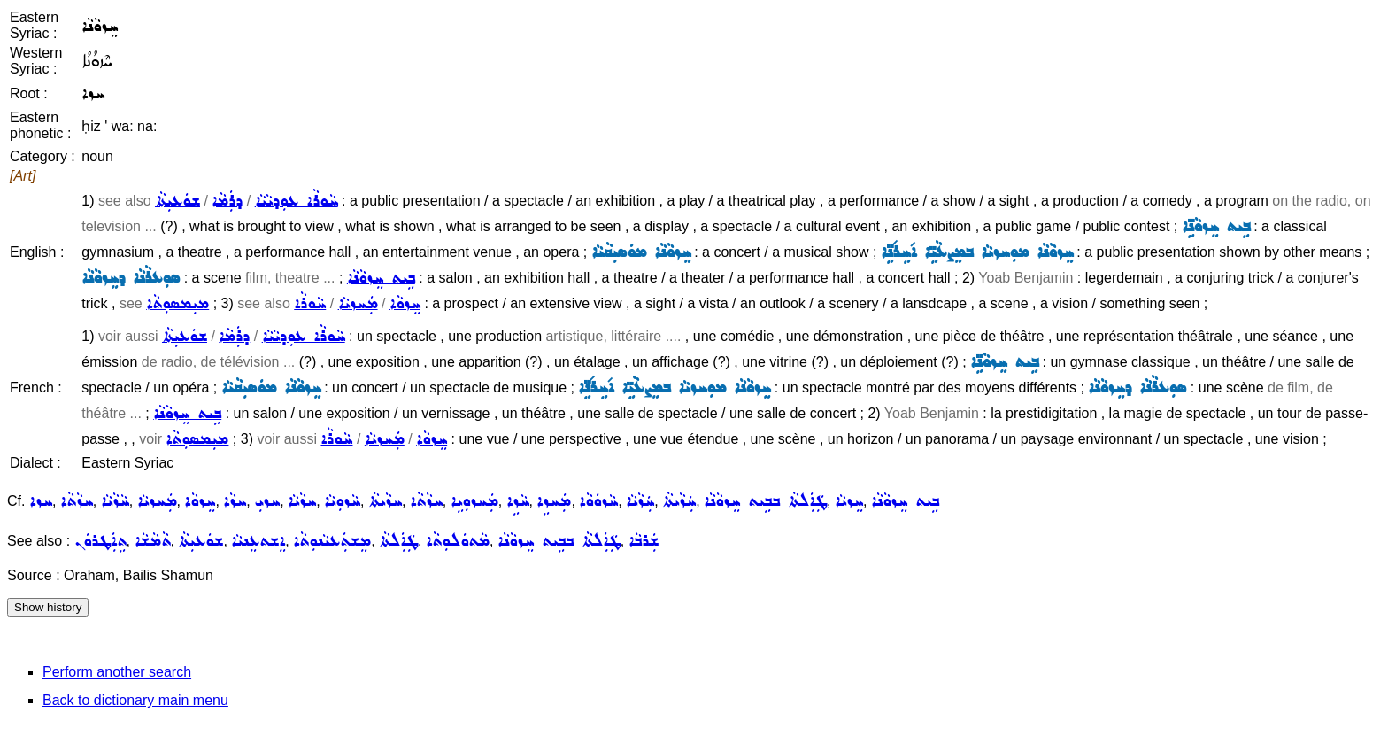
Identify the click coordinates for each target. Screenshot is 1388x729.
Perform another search (116, 671)
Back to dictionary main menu (135, 700)
